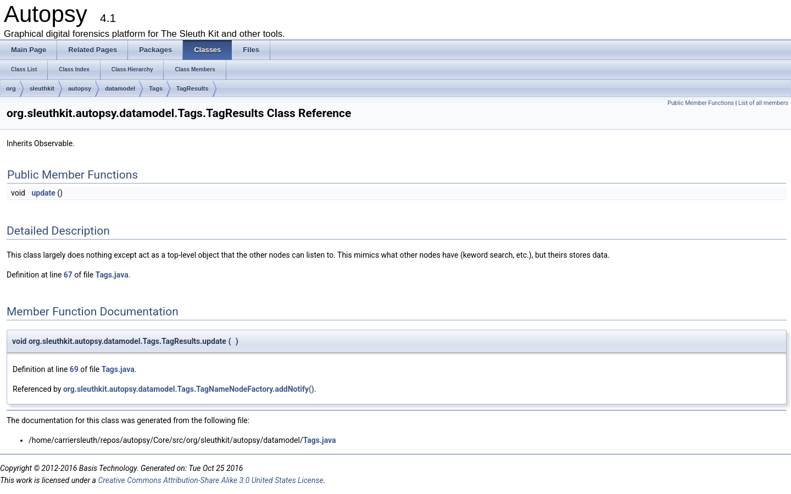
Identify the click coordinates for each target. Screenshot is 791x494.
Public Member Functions (700, 103)
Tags (156, 88)
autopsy (79, 88)
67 (68, 274)
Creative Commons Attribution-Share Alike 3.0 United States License (210, 480)
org (11, 88)
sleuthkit (42, 88)
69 (74, 369)
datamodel (120, 88)
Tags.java (112, 274)
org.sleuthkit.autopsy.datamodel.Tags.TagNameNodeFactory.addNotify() (188, 389)
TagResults (192, 88)
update (43, 192)
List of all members (763, 103)
